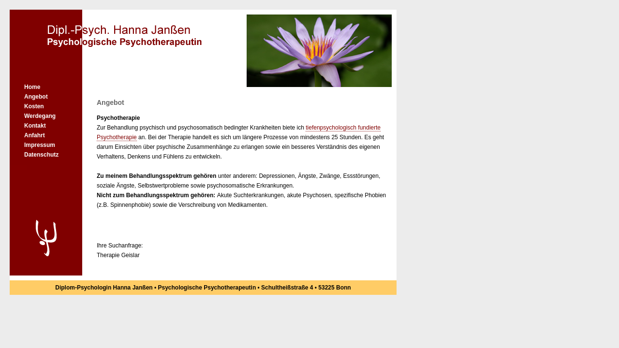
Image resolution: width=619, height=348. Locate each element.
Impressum (39, 145)
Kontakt (35, 125)
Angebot (36, 96)
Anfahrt (34, 135)
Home (32, 87)
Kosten (34, 106)
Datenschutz (41, 154)
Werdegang (40, 116)
